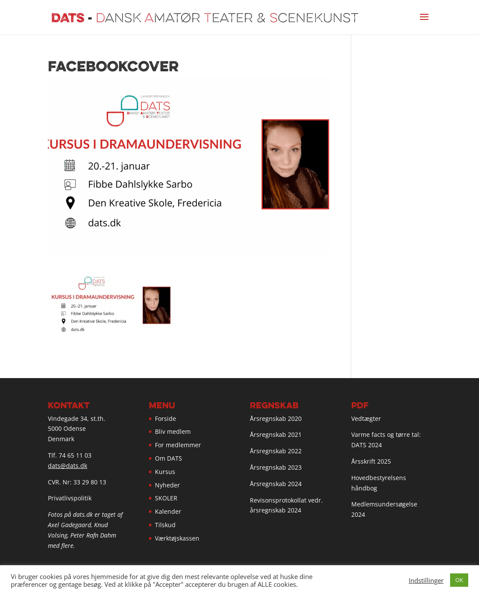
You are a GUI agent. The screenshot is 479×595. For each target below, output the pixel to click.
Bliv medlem (173, 431)
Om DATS (168, 458)
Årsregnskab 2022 (276, 451)
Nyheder (167, 485)
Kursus (165, 472)
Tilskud (165, 525)
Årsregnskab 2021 (276, 434)
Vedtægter (366, 418)
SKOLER (166, 498)
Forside (165, 418)
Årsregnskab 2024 (276, 484)
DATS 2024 (366, 445)
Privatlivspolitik (69, 498)
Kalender (168, 511)
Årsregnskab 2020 (276, 418)
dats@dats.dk (67, 465)
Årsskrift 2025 (371, 461)
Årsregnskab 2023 (276, 467)
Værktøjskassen (177, 538)
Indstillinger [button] (426, 580)
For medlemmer (178, 445)
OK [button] (459, 580)
